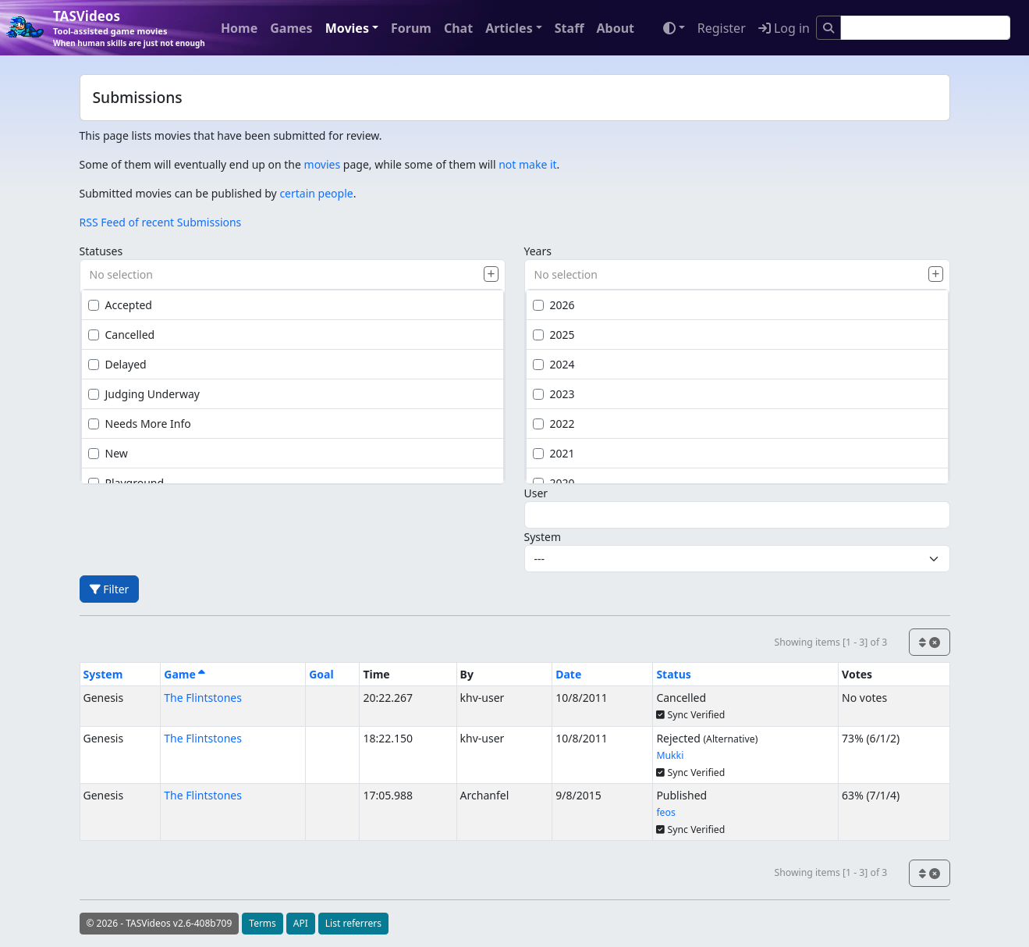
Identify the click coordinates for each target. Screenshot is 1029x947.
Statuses (101, 251)
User (536, 493)
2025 (554, 334)
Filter (110, 589)
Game (184, 674)
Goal (321, 674)
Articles (509, 28)
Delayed (117, 364)
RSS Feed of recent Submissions (161, 222)
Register (721, 28)
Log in (784, 28)
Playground (126, 482)
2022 (554, 423)
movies (322, 164)
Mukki (669, 755)
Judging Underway (144, 393)
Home (239, 28)
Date (568, 674)
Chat (458, 28)
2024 (554, 364)
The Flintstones (203, 697)
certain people (316, 193)
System (543, 536)
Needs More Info (139, 423)
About (615, 28)
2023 (554, 393)
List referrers (353, 923)
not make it (527, 164)
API (300, 923)
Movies (347, 28)
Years (538, 251)
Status (673, 674)
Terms (262, 923)
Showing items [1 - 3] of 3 (830, 642)
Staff (569, 28)
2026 (554, 304)
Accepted (120, 304)
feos (665, 812)
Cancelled (121, 334)
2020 (554, 482)
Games (291, 28)
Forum (411, 28)
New (108, 453)
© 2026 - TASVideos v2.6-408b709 (159, 923)
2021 (554, 453)
